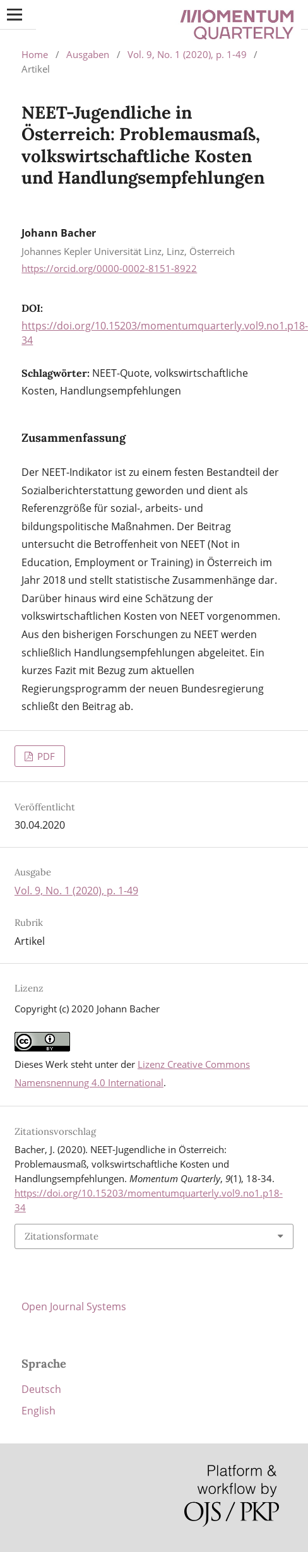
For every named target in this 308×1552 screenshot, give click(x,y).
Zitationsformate (61, 1236)
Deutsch (41, 1389)
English (38, 1411)
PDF (45, 756)
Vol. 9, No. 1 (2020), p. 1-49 (187, 54)
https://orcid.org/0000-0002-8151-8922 (109, 268)
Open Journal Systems (73, 1306)
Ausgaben (87, 54)
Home (34, 54)
